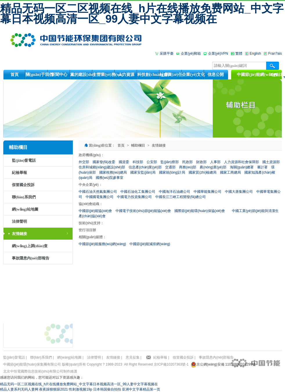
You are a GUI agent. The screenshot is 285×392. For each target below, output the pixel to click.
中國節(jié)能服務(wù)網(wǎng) (102, 244)
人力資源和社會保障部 (241, 162)
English (255, 53)
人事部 (215, 162)
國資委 (124, 162)
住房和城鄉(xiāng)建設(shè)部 (102, 167)
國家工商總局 (230, 172)
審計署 (262, 167)
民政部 (187, 162)
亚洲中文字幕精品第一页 (141, 389)
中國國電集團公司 (99, 197)
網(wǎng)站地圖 (25, 209)
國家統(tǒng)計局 (172, 172)
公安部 (152, 162)
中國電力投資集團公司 (134, 197)
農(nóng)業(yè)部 (213, 167)
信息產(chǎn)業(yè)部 (145, 167)
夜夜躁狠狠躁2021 (53, 389)
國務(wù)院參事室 (109, 178)
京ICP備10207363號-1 (171, 364)
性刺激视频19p (80, 389)
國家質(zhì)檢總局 (203, 172)
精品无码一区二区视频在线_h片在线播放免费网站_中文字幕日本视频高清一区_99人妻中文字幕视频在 (142, 13)
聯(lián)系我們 (24, 197)
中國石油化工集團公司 (137, 192)
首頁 (121, 145)
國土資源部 (271, 162)
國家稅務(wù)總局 (113, 172)
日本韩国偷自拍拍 (107, 389)
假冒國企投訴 (23, 185)
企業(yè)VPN (218, 53)
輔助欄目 (138, 145)
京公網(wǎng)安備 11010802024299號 (226, 364)
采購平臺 (167, 53)
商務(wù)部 (187, 167)
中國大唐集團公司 (239, 192)
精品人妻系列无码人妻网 (19, 389)
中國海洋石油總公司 (174, 192)
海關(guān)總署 (242, 167)
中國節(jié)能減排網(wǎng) (149, 244)
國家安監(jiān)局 (143, 172)
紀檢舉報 (19, 172)
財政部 (201, 162)
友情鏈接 (19, 233)
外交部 (84, 162)
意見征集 (133, 357)
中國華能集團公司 (207, 192)
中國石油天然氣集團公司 (98, 192)
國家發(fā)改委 (104, 162)
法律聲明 (19, 221)
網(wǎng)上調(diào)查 (30, 246)
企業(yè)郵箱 (191, 53)
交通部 (170, 167)
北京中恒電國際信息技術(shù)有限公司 (33, 371)
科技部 (138, 162)
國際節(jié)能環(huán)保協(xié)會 (199, 211)
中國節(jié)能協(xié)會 (95, 211)
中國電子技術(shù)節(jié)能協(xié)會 (143, 211)
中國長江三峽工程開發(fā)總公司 (180, 197)
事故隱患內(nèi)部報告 (30, 258)
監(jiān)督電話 (24, 160)
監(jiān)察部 (169, 162)
